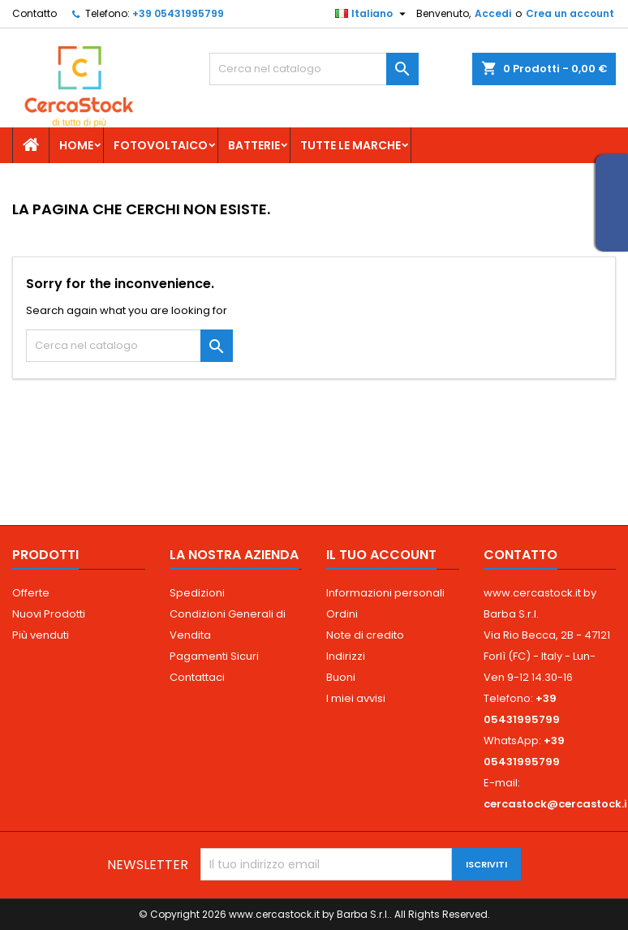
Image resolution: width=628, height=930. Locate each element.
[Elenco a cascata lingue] (372, 14)
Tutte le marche (350, 145)
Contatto (34, 13)
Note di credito (365, 635)
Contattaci (197, 677)
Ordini (342, 614)
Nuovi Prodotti (48, 614)
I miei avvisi (355, 698)
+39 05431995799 (178, 13)
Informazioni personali (385, 593)
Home (76, 145)
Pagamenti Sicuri (214, 656)
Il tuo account (381, 554)
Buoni (340, 677)
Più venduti (40, 635)
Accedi (493, 13)
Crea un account (570, 13)
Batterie (254, 145)
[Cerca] (314, 69)
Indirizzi (345, 656)
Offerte (30, 593)
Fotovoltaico (161, 145)
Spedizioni (197, 593)
